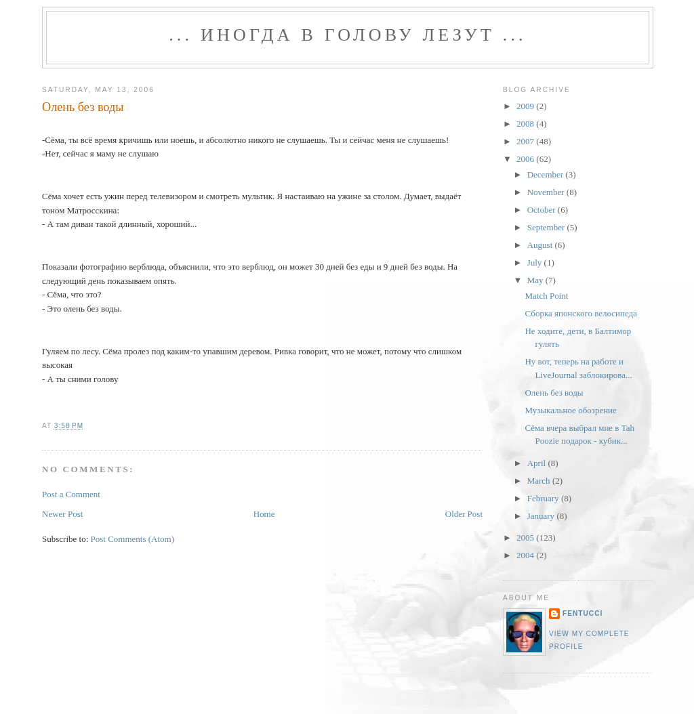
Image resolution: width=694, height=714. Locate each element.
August (541, 245)
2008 (526, 124)
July (535, 262)
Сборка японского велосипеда (580, 313)
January (542, 516)
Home (264, 514)
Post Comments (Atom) (133, 539)
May (536, 280)
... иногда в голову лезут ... (348, 35)
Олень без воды (82, 107)
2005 (526, 537)
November (547, 192)
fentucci (583, 613)
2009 (526, 106)
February (544, 498)
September (547, 227)
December (546, 174)
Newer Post (62, 514)
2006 (526, 159)
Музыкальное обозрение (570, 410)
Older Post (464, 514)
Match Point (546, 296)
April (537, 463)
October (542, 210)
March (539, 481)
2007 (526, 141)
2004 (526, 555)
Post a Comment (71, 494)
